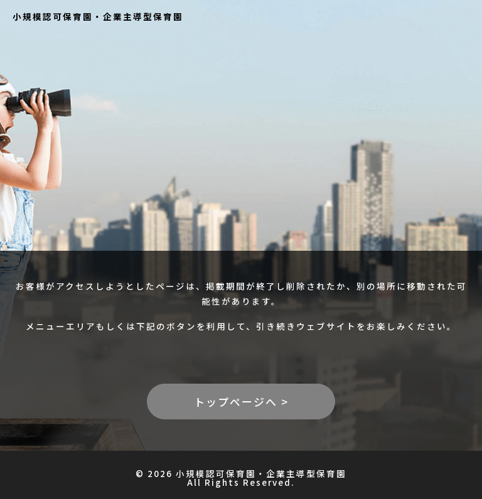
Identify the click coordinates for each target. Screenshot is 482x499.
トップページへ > (241, 401)
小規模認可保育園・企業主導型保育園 (98, 16)
